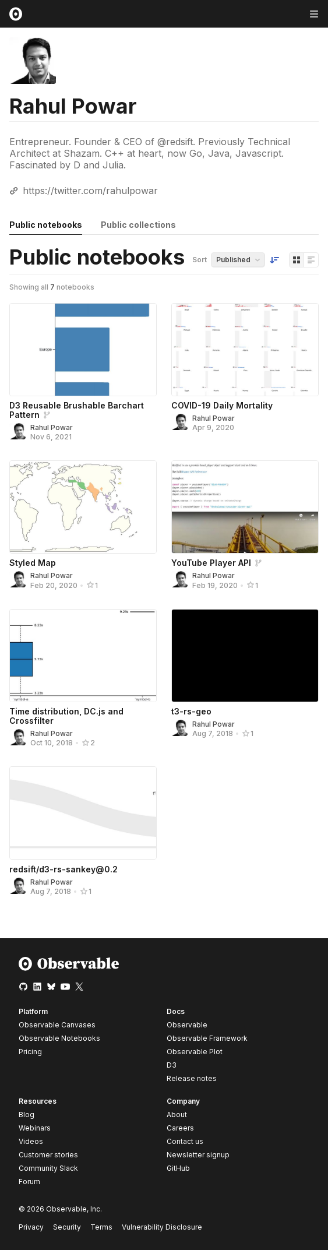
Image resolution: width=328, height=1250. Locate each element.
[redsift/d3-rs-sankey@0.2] (83, 813)
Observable (187, 1024)
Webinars (35, 1128)
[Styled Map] (83, 507)
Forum (29, 1181)
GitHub (178, 1168)
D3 (172, 1065)
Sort (199, 259)
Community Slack (48, 1168)
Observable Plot (195, 1051)
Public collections (138, 225)
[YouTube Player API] (245, 507)
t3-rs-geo (191, 711)
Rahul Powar (51, 427)
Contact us (185, 1142)
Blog (26, 1114)
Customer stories (48, 1154)
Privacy (31, 1227)
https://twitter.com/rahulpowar (90, 190)
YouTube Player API (211, 563)
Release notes (192, 1078)
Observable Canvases (57, 1024)
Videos (31, 1141)
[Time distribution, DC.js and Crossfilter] (83, 655)
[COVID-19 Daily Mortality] (245, 349)
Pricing (30, 1051)
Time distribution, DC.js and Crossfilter (66, 716)
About (177, 1114)
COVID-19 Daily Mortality (222, 405)
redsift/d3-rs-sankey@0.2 (63, 869)
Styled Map (32, 563)
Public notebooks (45, 225)
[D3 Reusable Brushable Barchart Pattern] (83, 349)
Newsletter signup (198, 1155)
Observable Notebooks (59, 1038)
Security (67, 1227)
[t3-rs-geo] (245, 655)
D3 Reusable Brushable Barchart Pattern (76, 410)
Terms (101, 1227)
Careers (180, 1128)
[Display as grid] (297, 260)
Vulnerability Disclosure (162, 1227)
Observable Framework (207, 1038)
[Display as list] (311, 260)
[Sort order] (274, 260)
